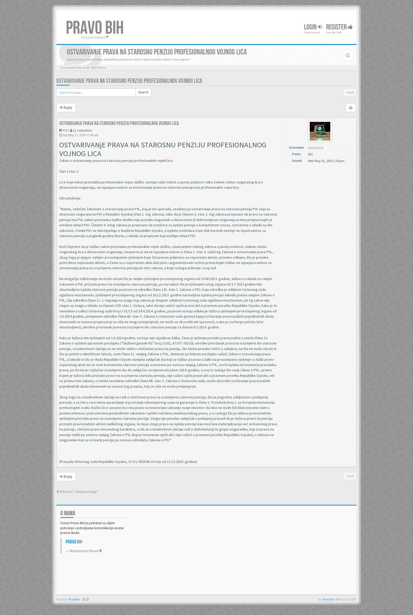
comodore (84, 130)
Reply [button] (66, 108)
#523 (65, 130)
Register (339, 27)
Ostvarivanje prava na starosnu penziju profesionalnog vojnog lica (129, 81)
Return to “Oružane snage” (77, 491)
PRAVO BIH (95, 28)
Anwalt (94, 599)
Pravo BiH (329, 599)
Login (313, 27)
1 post (350, 92)
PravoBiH (74, 599)
